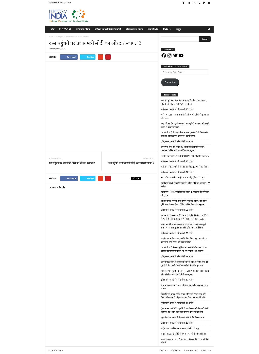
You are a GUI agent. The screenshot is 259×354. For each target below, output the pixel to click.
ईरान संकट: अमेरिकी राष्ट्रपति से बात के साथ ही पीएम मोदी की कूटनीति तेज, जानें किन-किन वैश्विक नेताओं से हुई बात (184, 310)
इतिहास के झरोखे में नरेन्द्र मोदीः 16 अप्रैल (177, 303)
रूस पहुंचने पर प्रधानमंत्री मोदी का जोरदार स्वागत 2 (72, 163)
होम (52, 29)
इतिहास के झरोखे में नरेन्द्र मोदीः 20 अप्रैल (177, 233)
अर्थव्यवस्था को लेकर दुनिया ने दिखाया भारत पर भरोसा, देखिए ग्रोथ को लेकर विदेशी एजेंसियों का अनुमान (185, 273)
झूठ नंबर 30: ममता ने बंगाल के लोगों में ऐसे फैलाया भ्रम (182, 317)
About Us (163, 350)
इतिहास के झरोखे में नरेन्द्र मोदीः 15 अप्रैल (177, 323)
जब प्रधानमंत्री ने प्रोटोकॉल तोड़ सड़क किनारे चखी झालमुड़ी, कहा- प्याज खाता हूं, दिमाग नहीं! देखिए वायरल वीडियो (183, 226)
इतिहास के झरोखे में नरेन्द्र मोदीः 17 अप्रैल (177, 280)
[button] (209, 29)
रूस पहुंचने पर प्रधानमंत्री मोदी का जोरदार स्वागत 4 (131, 163)
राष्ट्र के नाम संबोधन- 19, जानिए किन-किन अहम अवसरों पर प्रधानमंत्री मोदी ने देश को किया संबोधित (184, 240)
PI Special (65, 29)
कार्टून (178, 29)
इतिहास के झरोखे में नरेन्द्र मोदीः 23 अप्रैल (177, 161)
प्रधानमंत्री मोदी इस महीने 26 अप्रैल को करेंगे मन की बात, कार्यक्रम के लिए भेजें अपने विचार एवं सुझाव (183, 149)
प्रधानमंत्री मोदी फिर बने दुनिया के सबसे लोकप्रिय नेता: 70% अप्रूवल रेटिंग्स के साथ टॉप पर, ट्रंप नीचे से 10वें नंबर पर (184, 249)
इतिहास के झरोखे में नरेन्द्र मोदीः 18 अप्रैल (177, 256)
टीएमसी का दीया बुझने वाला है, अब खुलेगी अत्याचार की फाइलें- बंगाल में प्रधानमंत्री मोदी (185, 125)
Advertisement (191, 350)
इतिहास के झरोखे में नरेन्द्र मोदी (108, 29)
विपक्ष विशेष (153, 29)
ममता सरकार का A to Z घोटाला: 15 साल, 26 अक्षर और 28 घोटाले (185, 341)
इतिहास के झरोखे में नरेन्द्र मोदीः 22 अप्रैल (177, 172)
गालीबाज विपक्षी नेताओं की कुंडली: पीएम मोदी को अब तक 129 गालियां (185, 185)
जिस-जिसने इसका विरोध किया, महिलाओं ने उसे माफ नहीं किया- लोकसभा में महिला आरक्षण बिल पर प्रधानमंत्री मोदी (183, 296)
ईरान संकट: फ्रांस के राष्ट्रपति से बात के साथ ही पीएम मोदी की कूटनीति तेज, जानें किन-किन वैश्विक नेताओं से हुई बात (184, 264)
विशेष (167, 29)
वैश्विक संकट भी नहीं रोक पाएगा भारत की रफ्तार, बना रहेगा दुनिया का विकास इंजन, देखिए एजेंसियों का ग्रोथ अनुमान (184, 203)
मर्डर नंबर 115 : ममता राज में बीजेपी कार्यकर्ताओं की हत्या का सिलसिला (185, 116)
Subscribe (170, 82)
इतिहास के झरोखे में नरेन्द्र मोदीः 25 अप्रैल (177, 109)
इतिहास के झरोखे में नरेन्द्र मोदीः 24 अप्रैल (177, 141)
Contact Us (206, 350)
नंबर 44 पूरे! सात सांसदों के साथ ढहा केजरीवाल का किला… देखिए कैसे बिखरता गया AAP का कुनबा (184, 102)
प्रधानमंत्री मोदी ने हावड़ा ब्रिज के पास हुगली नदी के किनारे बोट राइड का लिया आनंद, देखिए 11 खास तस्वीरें (184, 134)
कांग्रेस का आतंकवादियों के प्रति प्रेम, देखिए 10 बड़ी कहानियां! (184, 167)
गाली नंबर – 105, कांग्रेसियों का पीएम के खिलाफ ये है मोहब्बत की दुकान (185, 194)
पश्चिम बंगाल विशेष (134, 29)
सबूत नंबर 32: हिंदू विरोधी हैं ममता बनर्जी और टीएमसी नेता (183, 334)
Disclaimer (176, 350)
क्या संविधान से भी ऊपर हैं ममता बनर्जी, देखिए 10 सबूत (182, 177)
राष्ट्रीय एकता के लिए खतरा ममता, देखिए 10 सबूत (180, 328)
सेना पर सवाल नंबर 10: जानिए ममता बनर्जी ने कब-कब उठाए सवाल (184, 287)
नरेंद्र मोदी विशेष (83, 29)
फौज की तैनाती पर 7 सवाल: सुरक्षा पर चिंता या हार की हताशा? (185, 156)
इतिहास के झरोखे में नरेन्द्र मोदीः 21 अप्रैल (177, 210)
